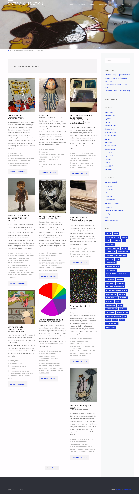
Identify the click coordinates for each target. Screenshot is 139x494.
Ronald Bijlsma (24, 376)
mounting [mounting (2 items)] (123, 298)
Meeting (107, 214)
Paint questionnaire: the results (81, 307)
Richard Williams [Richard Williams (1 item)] (122, 312)
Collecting (44, 157)
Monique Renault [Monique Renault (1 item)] (111, 298)
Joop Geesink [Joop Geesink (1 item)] (110, 279)
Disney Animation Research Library (52, 263)
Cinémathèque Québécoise (50, 260)
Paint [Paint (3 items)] (118, 301)
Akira (81, 163)
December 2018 (110, 132)
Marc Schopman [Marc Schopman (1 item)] (111, 294)
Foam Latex (109, 81)
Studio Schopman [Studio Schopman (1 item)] (111, 323)
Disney (20, 373)
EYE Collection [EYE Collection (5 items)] (120, 255)
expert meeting (45, 265)
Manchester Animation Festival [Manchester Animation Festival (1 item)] (116, 290)
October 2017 (109, 152)
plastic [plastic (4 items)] (120, 305)
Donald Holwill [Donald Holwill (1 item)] (123, 252)
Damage (78, 351)
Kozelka (92, 449)
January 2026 (109, 112)
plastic (72, 168)
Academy (75, 163)
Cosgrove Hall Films (48, 164)
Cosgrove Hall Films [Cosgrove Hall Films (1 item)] (112, 248)
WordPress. (127, 490)
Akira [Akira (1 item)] (116, 233)
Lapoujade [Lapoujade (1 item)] (120, 283)
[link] (129, 4)
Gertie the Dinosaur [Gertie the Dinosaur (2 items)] (112, 266)
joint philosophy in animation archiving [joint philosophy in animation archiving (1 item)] (116, 275)
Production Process (111, 221)
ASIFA (80, 165)
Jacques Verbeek (54, 366)
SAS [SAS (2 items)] (124, 316)
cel (27, 163)
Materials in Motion (25, 3)
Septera (119, 490)
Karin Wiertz (43, 368)
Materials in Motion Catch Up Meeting (117, 91)
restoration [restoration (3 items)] (110, 312)
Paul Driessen (52, 270)
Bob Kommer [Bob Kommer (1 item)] (116, 241)
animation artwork (17, 163)
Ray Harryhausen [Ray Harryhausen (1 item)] (111, 309)
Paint (80, 353)
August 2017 (109, 156)
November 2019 (110, 125)
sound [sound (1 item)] (115, 320)
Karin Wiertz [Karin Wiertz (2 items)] (110, 283)
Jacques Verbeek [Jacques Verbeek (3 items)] (111, 270)
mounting (28, 373)
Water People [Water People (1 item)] (110, 327)
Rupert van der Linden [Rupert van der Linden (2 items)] (113, 316)
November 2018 (110, 136)
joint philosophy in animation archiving (18, 270)
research (86, 353)
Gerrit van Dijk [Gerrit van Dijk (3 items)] (111, 263)
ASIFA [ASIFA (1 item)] (107, 241)
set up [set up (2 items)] (108, 320)
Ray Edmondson (21, 275)
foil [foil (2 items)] (117, 259)
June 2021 (108, 122)
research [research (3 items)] (123, 309)
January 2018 (109, 142)
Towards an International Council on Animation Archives (19, 218)
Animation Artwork (17, 158)
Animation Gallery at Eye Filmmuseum (117, 75)
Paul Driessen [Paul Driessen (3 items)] (110, 305)
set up (10, 378)
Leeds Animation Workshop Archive (16, 116)
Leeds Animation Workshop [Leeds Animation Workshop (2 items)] (115, 287)
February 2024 (110, 115)
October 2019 (109, 129)
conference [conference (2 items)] (110, 244)
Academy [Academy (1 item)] (108, 233)
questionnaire (85, 256)
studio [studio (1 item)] (122, 320)
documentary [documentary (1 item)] (110, 252)
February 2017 (110, 169)
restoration (81, 168)
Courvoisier (12, 373)
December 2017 (110, 146)
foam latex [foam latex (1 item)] (109, 259)
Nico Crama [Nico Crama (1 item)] (109, 301)
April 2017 (108, 163)
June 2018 (108, 139)
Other (10, 263)
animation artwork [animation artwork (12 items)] (112, 237)
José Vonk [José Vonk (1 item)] (120, 279)
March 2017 (109, 166)
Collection (74, 256)
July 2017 (108, 159)
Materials (42, 159)
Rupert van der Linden (78, 356)
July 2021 (108, 119)
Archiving (30, 158)
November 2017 (110, 149)
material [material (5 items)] (122, 294)
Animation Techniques (78, 344)
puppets (42, 162)
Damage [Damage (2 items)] (124, 248)
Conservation (14, 161)
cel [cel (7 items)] (124, 241)
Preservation (26, 161)
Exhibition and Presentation (19, 260)
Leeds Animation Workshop (18, 166)
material (90, 165)
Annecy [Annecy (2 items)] (124, 237)
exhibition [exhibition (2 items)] (109, 255)
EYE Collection (88, 351)
